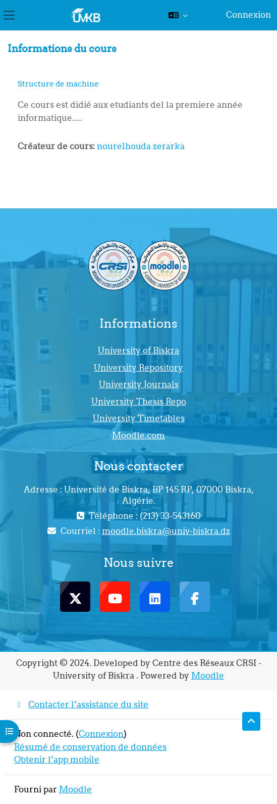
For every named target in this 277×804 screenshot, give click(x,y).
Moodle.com (138, 435)
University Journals (139, 384)
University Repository (138, 367)
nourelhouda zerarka (141, 146)
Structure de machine (58, 83)
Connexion (248, 14)
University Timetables (139, 418)
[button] (177, 15)
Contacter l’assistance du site (81, 704)
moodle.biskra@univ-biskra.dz (166, 531)
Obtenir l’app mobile (56, 759)
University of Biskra (138, 350)
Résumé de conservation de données (90, 746)
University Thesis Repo (138, 401)
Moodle (207, 675)
